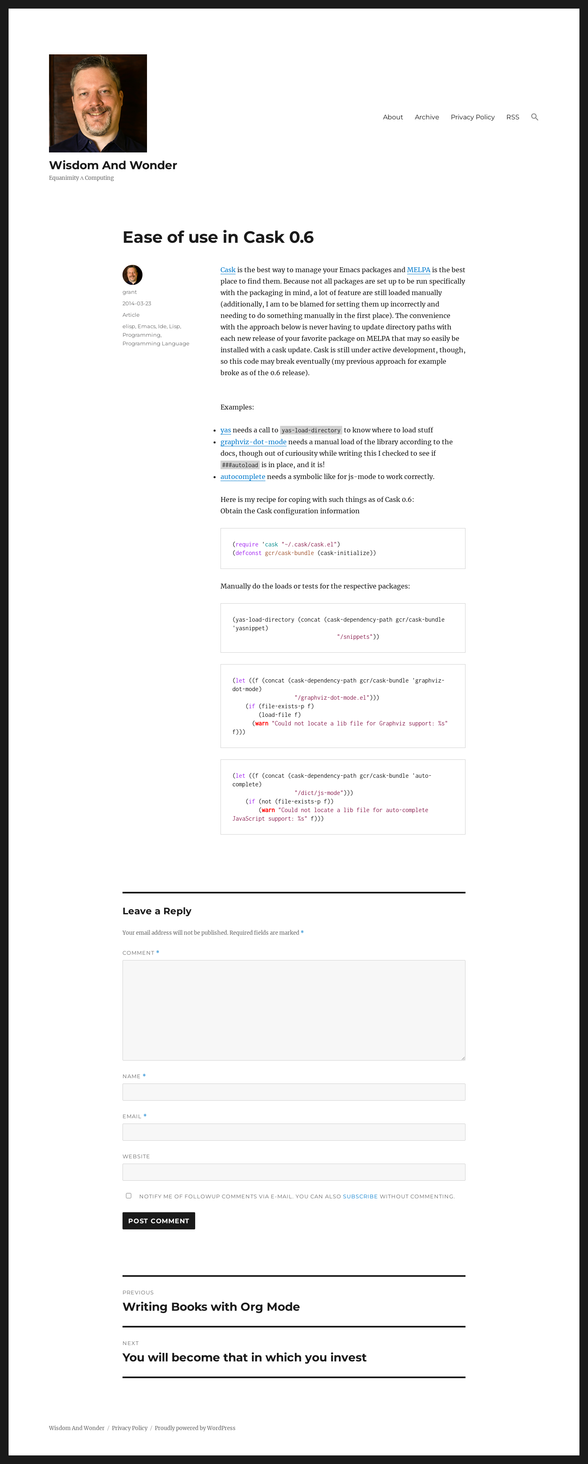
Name (134, 1076)
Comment (141, 952)
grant (129, 292)
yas (225, 430)
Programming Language (155, 343)
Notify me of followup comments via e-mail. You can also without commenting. (288, 1196)
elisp (128, 326)
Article (131, 314)
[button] (535, 117)
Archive (427, 117)
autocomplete (242, 476)
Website (136, 1156)
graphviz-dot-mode (253, 442)
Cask (228, 270)
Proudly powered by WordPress (195, 1428)
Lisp (174, 326)
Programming (141, 334)
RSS (512, 117)
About (393, 117)
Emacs (147, 326)
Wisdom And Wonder (113, 165)
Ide (162, 326)
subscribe (360, 1196)
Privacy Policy (473, 117)
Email (134, 1116)
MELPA (418, 270)
